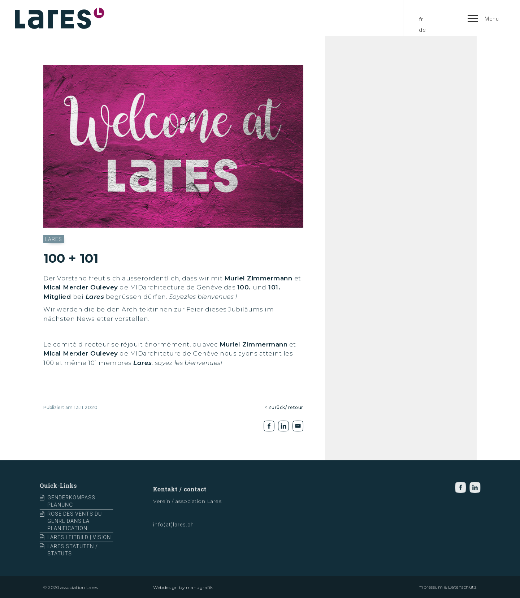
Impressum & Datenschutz (447, 587)
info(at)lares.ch (173, 528)
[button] (483, 18)
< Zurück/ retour (283, 407)
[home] (59, 18)
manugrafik (199, 587)
